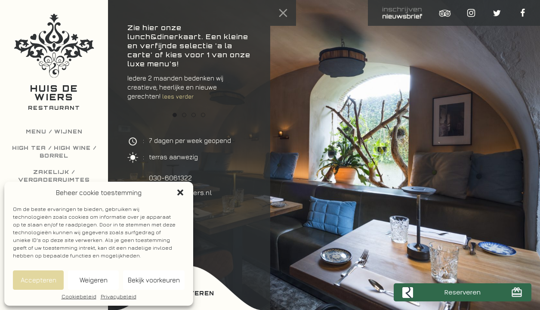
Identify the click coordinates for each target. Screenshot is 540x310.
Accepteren (38, 280)
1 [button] (175, 115)
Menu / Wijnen (54, 131)
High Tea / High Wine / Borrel (54, 152)
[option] (189, 66)
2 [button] (184, 115)
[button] (180, 192)
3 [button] (193, 115)
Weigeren (94, 280)
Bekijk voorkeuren (154, 280)
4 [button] (203, 115)
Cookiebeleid (79, 296)
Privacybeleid (118, 296)
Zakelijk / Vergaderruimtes (54, 176)
